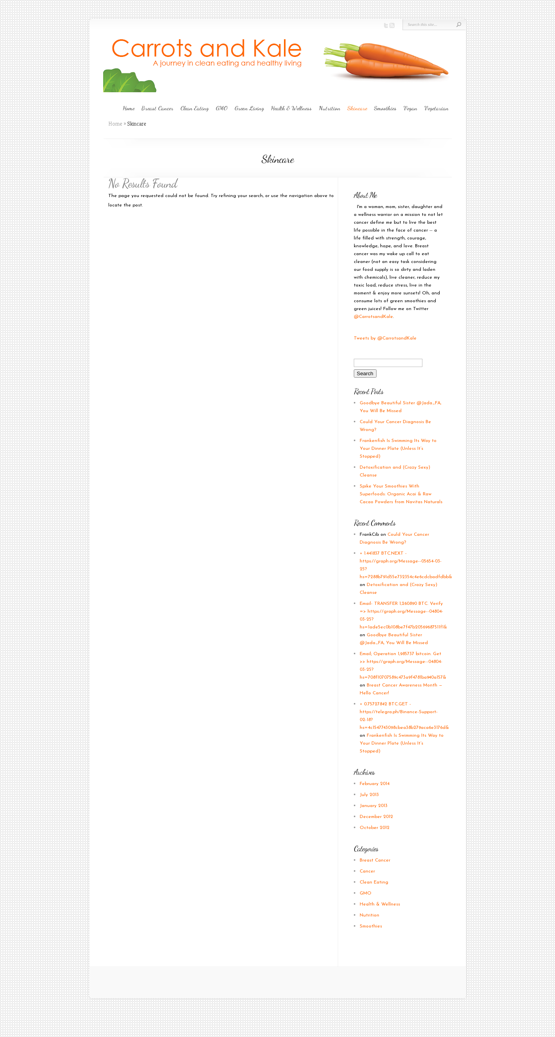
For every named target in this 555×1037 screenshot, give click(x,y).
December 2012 (376, 816)
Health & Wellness (291, 107)
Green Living (249, 107)
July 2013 (369, 794)
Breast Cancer (157, 107)
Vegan (410, 107)
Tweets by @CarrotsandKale (385, 338)
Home (129, 107)
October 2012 (374, 827)
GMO (221, 107)
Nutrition (329, 107)
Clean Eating (194, 107)
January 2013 (374, 805)
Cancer (367, 871)
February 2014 (374, 783)
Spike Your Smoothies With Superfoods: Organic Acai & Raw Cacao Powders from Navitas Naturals (401, 494)
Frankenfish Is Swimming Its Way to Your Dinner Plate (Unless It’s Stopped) (398, 448)
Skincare (357, 107)
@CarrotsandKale (373, 316)
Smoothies (385, 107)
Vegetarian (436, 107)
